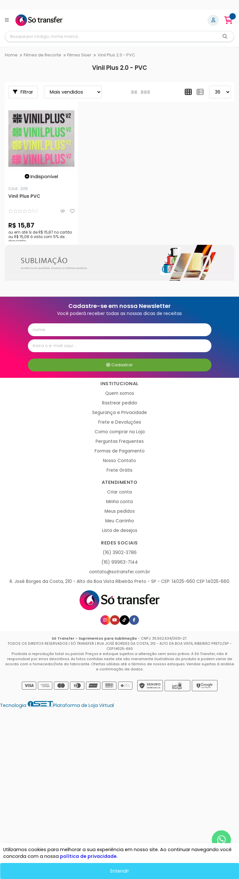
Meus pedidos (120, 511)
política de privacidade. (88, 856)
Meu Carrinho (119, 521)
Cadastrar (119, 365)
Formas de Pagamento (120, 451)
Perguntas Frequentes (120, 441)
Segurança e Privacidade (119, 413)
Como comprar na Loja (120, 432)
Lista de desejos (119, 530)
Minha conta (119, 502)
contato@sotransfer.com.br (119, 572)
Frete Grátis (119, 470)
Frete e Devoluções (119, 422)
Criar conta (119, 492)
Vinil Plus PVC (24, 196)
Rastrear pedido (119, 403)
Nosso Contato (119, 461)
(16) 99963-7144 (119, 562)
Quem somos (119, 393)
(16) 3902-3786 (120, 553)
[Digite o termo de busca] (110, 36)
